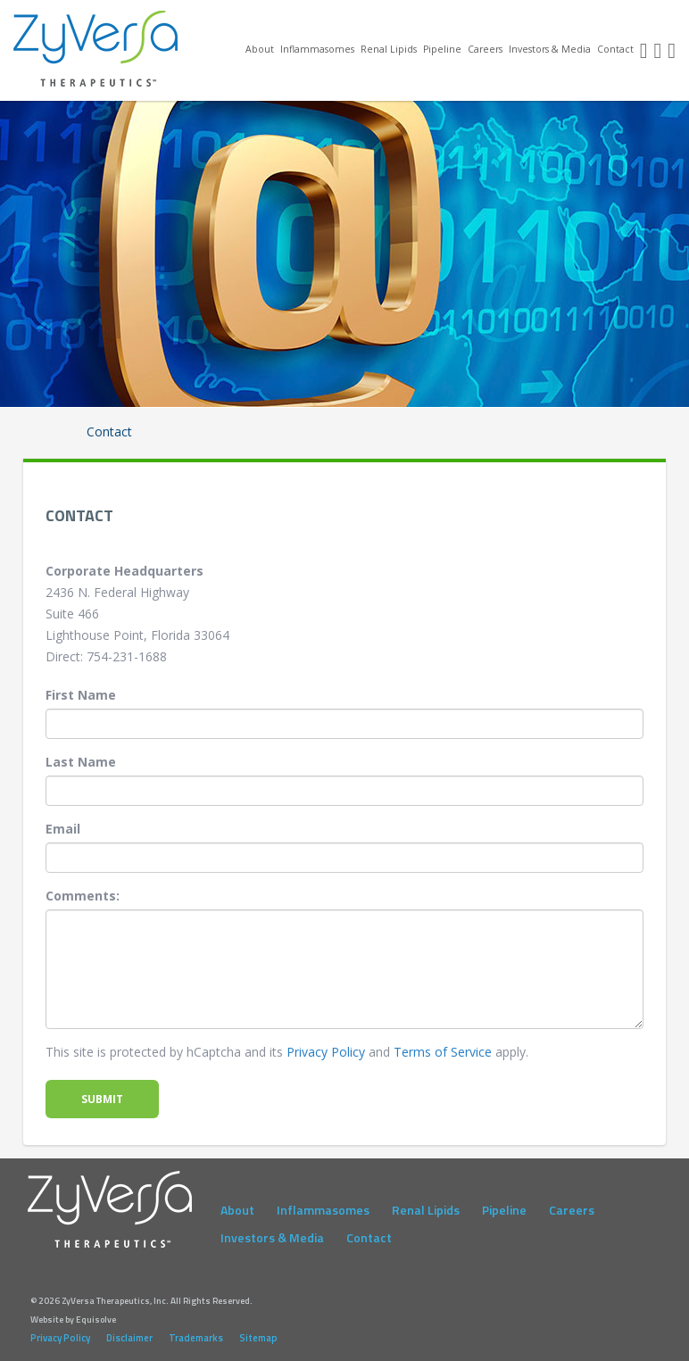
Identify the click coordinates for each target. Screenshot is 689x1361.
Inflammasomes (317, 49)
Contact (615, 49)
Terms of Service (443, 1051)
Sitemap (258, 1338)
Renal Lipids (389, 49)
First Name (81, 694)
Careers (485, 49)
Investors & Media (550, 49)
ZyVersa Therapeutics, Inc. (96, 49)
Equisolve (96, 1319)
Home (239, 48)
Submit (102, 1099)
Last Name (81, 761)
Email (63, 828)
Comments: (83, 895)
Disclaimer (129, 1338)
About (259, 49)
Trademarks (196, 1338)
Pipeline (442, 49)
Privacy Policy (325, 1051)
